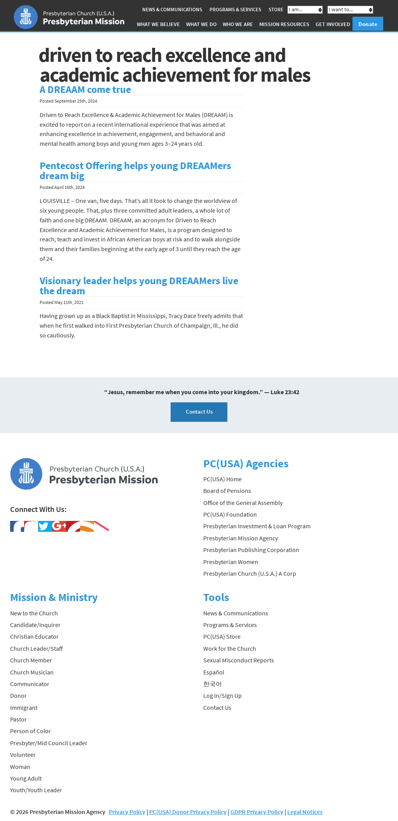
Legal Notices (305, 812)
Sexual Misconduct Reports (238, 660)
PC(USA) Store (222, 636)
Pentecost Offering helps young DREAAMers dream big (135, 170)
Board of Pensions (227, 490)
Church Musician (32, 672)
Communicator (29, 684)
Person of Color (30, 731)
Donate (367, 24)
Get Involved (333, 24)
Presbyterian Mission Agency (240, 538)
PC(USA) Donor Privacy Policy (188, 812)
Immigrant (23, 707)
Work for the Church (229, 648)
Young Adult (26, 778)
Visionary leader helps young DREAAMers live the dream (139, 285)
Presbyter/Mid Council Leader (48, 743)
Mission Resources (284, 24)
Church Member (31, 660)
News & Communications (172, 9)
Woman (20, 766)
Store (276, 9)
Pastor (18, 719)
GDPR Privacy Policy (256, 812)
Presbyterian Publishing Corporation (251, 550)
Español (213, 672)
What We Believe (158, 24)
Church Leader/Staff (36, 648)
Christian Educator (34, 636)
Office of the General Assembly (243, 502)
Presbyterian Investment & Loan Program (257, 526)
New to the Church (34, 613)
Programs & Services (235, 9)
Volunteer (23, 754)
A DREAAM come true (85, 89)
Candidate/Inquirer (35, 625)
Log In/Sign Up (222, 695)
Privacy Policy (127, 812)
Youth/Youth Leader (36, 790)
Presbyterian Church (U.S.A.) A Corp (249, 573)
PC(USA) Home (222, 479)
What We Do (201, 24)
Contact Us (199, 411)
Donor (18, 695)
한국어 (212, 684)
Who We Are (238, 24)
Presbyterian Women (230, 561)
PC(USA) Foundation (230, 514)
